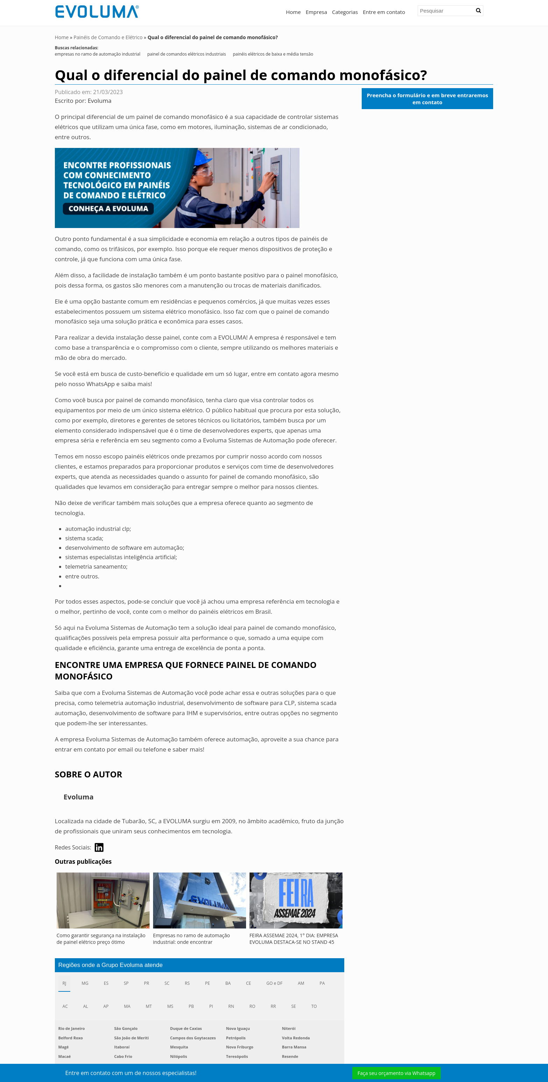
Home (293, 11)
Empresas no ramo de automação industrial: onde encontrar (191, 938)
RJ (64, 983)
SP (126, 983)
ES (106, 983)
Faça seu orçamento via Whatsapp (396, 1073)
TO (314, 1006)
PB (191, 1006)
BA (228, 983)
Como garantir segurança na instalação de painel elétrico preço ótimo (101, 938)
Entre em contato (384, 11)
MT (149, 1006)
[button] (478, 10)
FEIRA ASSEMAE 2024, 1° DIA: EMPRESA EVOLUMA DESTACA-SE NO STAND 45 (294, 938)
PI (211, 1006)
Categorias (345, 11)
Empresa (316, 11)
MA (127, 1006)
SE (293, 1006)
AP (106, 1006)
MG (84, 983)
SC (167, 983)
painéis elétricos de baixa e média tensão (273, 54)
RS (187, 983)
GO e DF (274, 983)
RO (252, 1006)
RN (231, 1006)
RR (273, 1006)
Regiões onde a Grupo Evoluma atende (110, 964)
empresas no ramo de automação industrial (97, 54)
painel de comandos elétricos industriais (186, 54)
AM (301, 983)
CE (248, 983)
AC (65, 1006)
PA (322, 983)
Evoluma (99, 100)
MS (170, 1006)
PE (207, 983)
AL (85, 1006)
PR (146, 983)
